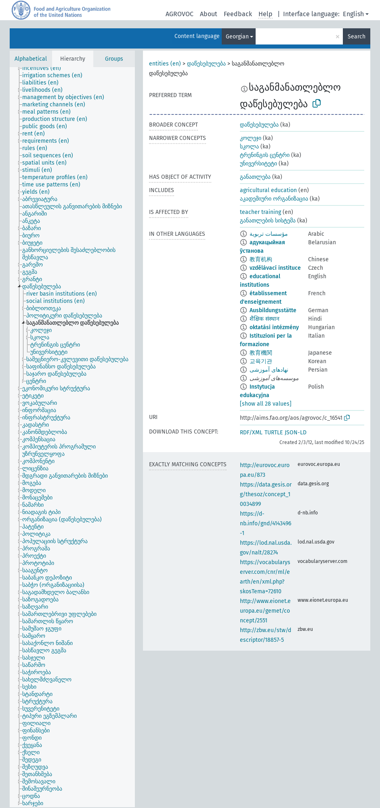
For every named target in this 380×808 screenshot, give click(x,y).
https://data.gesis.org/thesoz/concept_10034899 (266, 494)
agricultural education (268, 190)
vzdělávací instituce (275, 267)
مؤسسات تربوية (269, 234)
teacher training (260, 212)
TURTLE (274, 432)
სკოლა (249, 146)
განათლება (255, 176)
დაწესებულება (206, 63)
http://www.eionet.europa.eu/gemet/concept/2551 (265, 611)
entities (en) (165, 63)
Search (356, 36)
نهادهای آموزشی (269, 369)
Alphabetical (31, 58)
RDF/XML (251, 432)
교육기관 (261, 361)
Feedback (238, 14)
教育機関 (261, 352)
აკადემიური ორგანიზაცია (274, 198)
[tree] (72, 437)
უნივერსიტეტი (258, 163)
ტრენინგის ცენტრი (265, 155)
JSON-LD (296, 432)
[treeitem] (45, 68)
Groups (114, 58)
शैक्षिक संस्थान (264, 318)
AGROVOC (179, 14)
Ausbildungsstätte (273, 310)
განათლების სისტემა (268, 220)
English (353, 14)
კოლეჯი (250, 138)
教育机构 (261, 259)
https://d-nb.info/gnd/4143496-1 (265, 523)
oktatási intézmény (274, 327)
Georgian (237, 36)
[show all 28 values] (266, 403)
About (208, 14)
